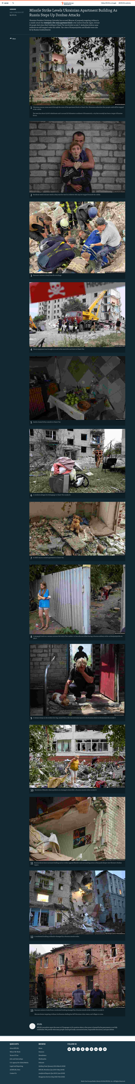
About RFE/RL (14, 1048)
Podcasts (41, 1062)
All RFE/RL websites (125, 3)
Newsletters (42, 1055)
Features (41, 1052)
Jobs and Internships (16, 1059)
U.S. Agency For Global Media (19, 1062)
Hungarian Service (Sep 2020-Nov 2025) (52, 1077)
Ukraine (13, 9)
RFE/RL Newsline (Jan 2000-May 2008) (51, 1070)
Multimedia (42, 1059)
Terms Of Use (14, 1055)
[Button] (13, 39)
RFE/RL (14, 15)
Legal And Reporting (16, 1066)
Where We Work (15, 1052)
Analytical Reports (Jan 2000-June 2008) (52, 1073)
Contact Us (13, 1073)
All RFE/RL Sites (15, 1070)
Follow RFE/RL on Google (108, 3)
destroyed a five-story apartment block (58, 23)
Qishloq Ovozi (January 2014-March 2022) (52, 1066)
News (40, 1048)
